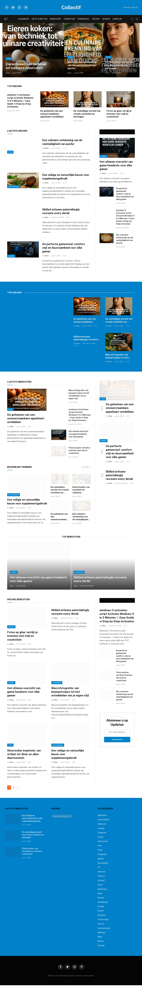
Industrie (101, 873)
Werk (100, 938)
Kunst (100, 886)
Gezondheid (13, 192)
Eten (9, 58)
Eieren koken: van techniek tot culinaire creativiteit (28, 66)
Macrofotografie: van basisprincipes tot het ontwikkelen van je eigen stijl (118, 358)
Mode (108, 57)
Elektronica (103, 843)
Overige (101, 908)
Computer (69, 19)
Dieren (100, 839)
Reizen (96, 19)
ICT (99, 869)
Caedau (101, 830)
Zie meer (86, 469)
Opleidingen (103, 904)
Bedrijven (55, 19)
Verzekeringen (104, 930)
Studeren (102, 917)
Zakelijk (117, 19)
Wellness (101, 934)
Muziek (101, 899)
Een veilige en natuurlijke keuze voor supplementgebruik (63, 177)
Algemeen (23, 19)
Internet (101, 882)
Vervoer (101, 925)
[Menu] (6, 19)
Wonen (106, 19)
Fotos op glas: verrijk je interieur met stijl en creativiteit (119, 114)
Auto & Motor (39, 19)
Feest (100, 852)
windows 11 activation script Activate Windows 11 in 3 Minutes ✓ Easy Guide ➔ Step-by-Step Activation (20, 101)
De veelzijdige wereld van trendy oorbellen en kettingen (120, 65)
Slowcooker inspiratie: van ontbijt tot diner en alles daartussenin (24, 756)
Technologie (103, 921)
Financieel (83, 19)
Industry (101, 878)
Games (11, 262)
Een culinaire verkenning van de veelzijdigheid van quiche (82, 65)
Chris (8, 73)
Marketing (102, 891)
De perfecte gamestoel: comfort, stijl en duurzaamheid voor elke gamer (64, 249)
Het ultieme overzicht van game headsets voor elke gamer (116, 165)
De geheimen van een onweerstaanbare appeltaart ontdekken (52, 114)
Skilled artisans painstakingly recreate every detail (62, 212)
